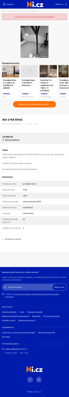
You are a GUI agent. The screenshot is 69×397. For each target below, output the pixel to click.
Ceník (21, 312)
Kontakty (6, 337)
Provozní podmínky (51, 316)
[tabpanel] (34, 42)
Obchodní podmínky (46, 332)
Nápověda (36, 316)
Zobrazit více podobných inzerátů (33, 104)
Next (37, 57)
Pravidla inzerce (8, 320)
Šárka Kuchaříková (12, 140)
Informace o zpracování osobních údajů (18, 332)
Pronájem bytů (31, 11)
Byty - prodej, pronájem (15, 11)
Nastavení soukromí (26, 320)
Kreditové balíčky (9, 312)
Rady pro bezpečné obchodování (15, 316)
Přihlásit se (59, 4)
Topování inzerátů (35, 312)
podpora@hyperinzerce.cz (16, 349)
